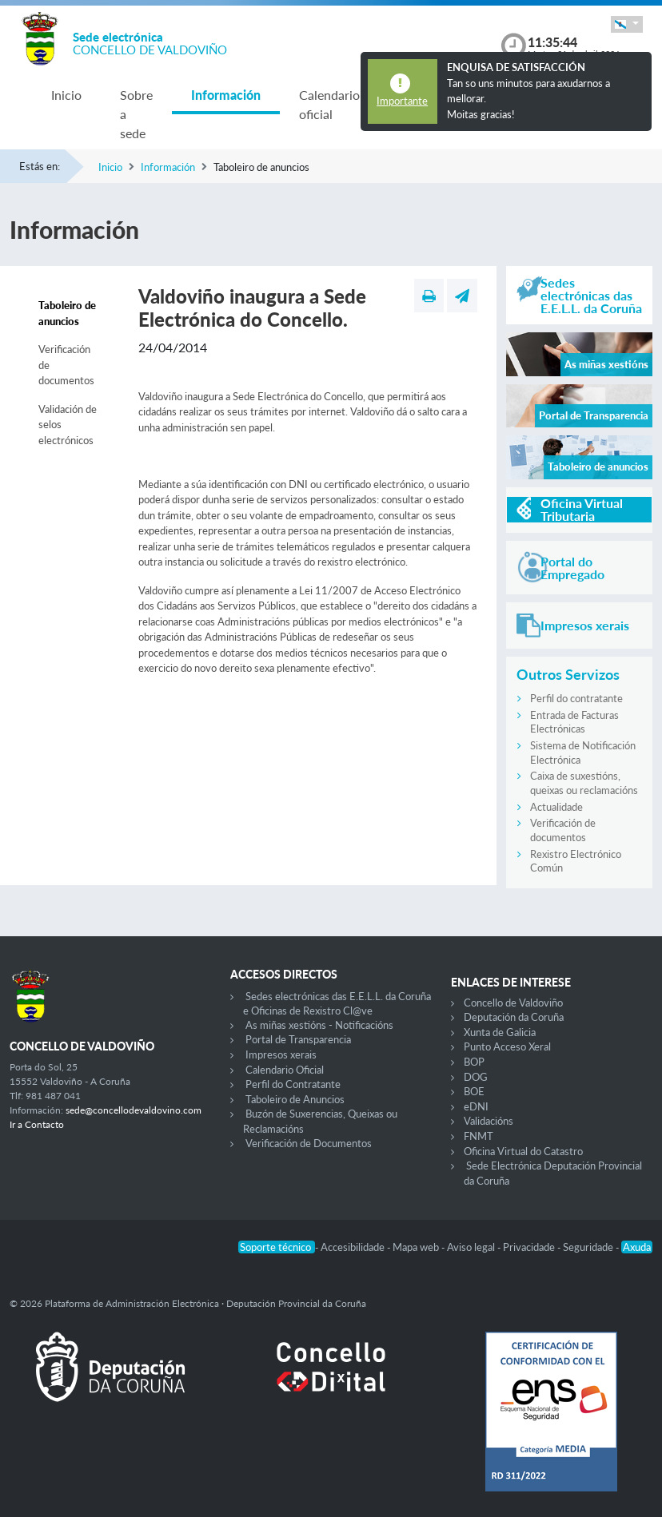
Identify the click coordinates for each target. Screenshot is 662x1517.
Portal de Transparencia (298, 1039)
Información (226, 94)
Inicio (66, 94)
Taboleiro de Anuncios (295, 1099)
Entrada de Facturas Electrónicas (574, 722)
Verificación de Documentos (308, 1143)
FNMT (478, 1136)
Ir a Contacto (37, 1124)
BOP (474, 1061)
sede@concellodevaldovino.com (133, 1110)
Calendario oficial (329, 104)
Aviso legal (472, 1247)
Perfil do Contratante (293, 1084)
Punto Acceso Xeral (507, 1046)
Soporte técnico (276, 1247)
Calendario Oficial (284, 1069)
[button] (627, 24)
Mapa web (417, 1247)
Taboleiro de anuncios (67, 313)
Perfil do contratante (576, 698)
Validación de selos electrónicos (67, 425)
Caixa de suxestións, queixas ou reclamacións (584, 782)
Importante (402, 100)
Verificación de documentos (66, 365)
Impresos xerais (281, 1054)
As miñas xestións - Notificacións (319, 1025)
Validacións (488, 1120)
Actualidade (556, 806)
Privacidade (530, 1247)
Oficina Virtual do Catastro (523, 1151)
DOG (476, 1076)
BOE (474, 1091)
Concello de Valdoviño (513, 1002)
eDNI (476, 1106)
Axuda (637, 1247)
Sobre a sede (136, 114)
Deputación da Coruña (514, 1017)
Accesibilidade (354, 1247)
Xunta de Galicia (500, 1032)
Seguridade (589, 1247)
